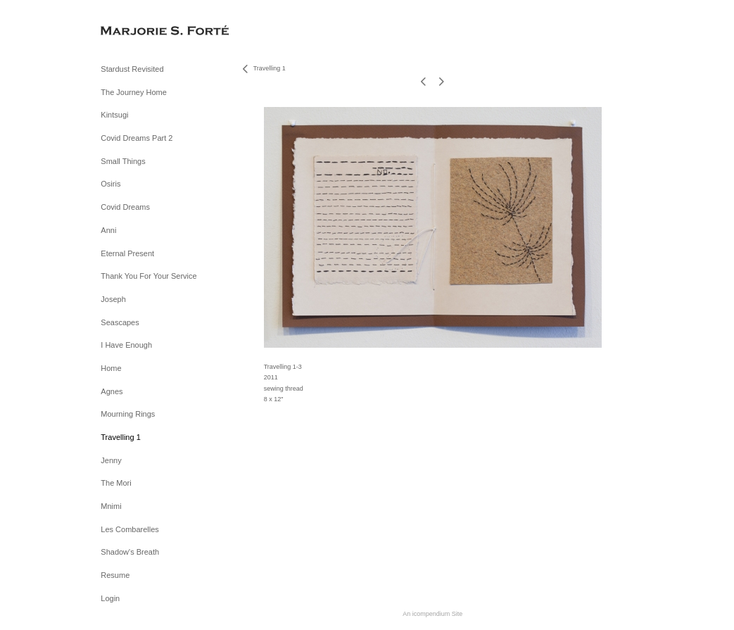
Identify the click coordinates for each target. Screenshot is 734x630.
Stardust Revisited (132, 69)
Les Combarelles (130, 529)
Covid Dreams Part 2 (136, 138)
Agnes (111, 391)
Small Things (123, 161)
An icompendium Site (432, 613)
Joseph (113, 299)
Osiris (110, 183)
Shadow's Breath (130, 552)
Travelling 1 (120, 437)
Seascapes (120, 322)
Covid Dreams (125, 207)
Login (110, 598)
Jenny (111, 460)
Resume (115, 575)
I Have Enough (126, 345)
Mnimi (111, 506)
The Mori (116, 483)
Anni (108, 230)
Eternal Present (127, 253)
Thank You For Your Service (148, 276)
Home (111, 368)
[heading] (136, 31)
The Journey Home (134, 92)
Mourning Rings (128, 414)
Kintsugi (114, 115)
